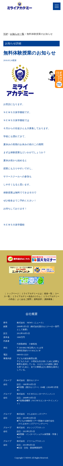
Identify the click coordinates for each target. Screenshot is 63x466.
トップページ (13, 293)
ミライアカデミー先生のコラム (26, 296)
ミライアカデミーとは (32, 293)
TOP (5, 34)
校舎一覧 (48, 293)
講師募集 (48, 299)
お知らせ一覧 (17, 34)
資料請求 (38, 299)
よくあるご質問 (24, 299)
